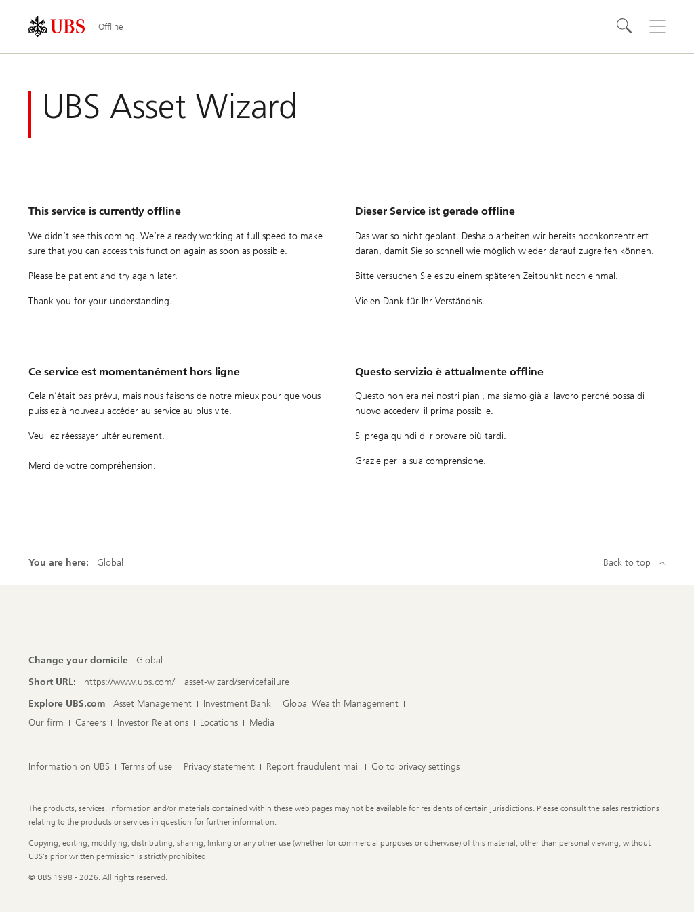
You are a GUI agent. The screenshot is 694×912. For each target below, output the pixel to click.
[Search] (625, 26)
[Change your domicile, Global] (149, 660)
